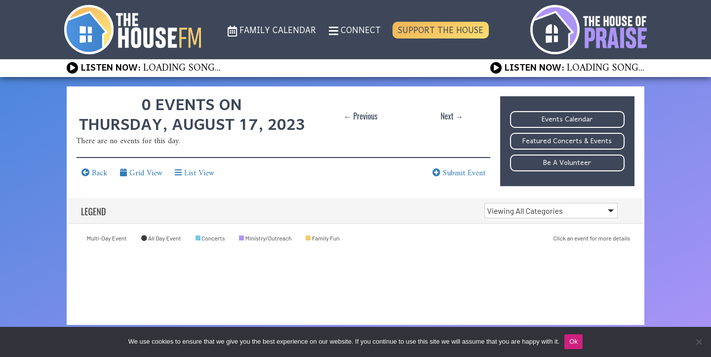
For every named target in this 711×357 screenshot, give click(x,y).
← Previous (361, 116)
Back (94, 173)
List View (194, 173)
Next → (451, 116)
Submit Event (459, 173)
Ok (573, 341)
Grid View (141, 173)
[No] (699, 342)
